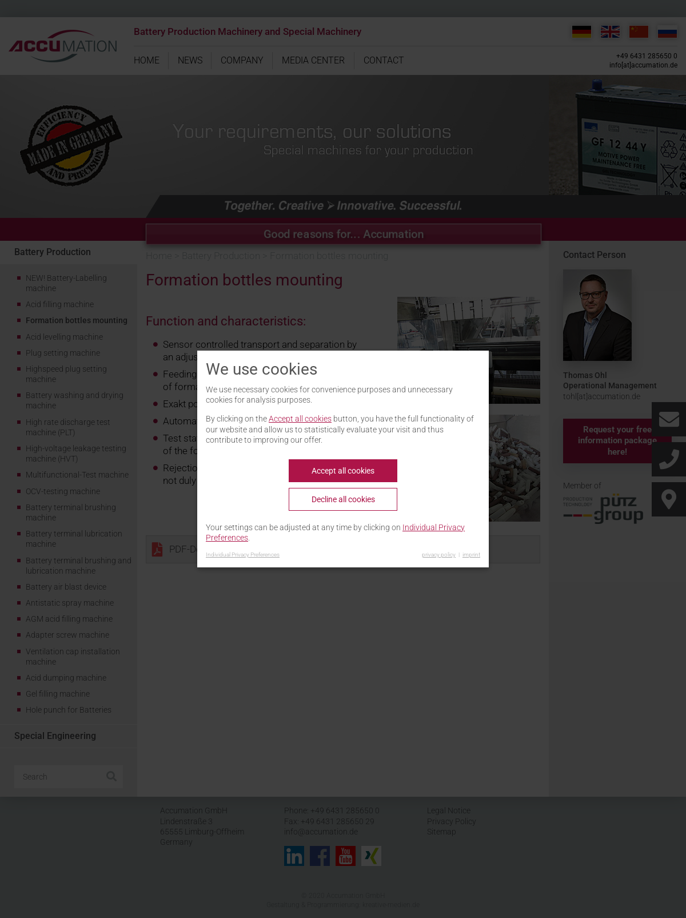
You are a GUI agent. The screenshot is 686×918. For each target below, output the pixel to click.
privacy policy (439, 554)
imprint (471, 554)
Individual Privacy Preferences (243, 554)
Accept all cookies (300, 418)
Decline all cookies (343, 499)
